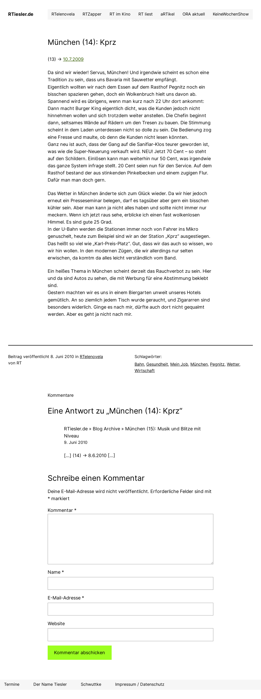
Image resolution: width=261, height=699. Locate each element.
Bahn (139, 364)
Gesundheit (157, 364)
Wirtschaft (145, 370)
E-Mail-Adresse (66, 597)
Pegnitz (217, 364)
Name (56, 572)
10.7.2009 (73, 59)
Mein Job (179, 364)
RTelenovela (91, 356)
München (199, 364)
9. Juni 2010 (75, 442)
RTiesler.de (20, 14)
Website (56, 623)
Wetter (233, 364)
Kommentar (62, 510)
